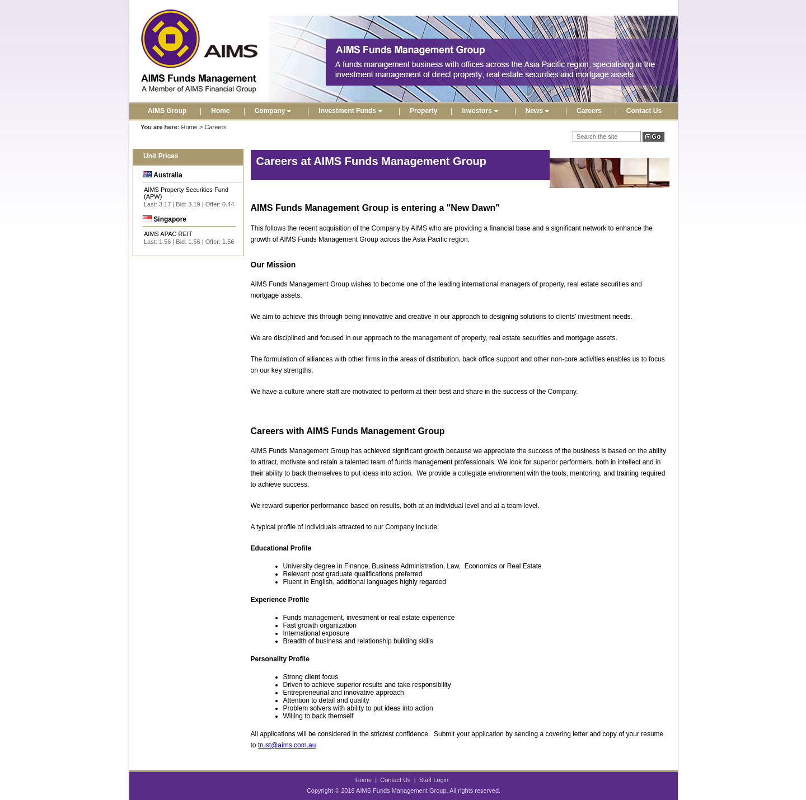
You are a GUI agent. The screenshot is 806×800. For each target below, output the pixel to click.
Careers (589, 111)
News (539, 111)
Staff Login (433, 780)
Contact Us (644, 111)
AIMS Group (167, 111)
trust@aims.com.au (287, 745)
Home (220, 111)
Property (423, 111)
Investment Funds (351, 111)
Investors (481, 111)
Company (274, 111)
